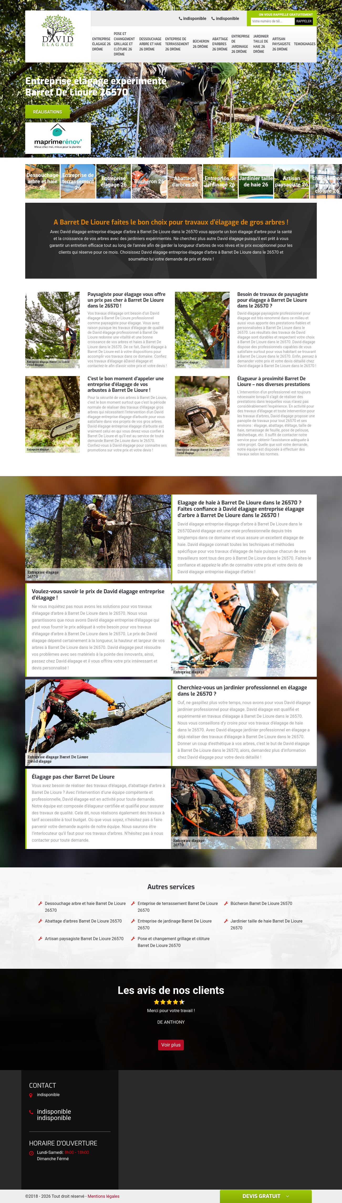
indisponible (192, 18)
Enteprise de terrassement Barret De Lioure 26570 (178, 907)
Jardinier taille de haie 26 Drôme (261, 44)
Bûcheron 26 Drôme (201, 44)
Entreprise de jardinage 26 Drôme (240, 44)
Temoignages (304, 44)
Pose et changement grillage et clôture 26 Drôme (124, 44)
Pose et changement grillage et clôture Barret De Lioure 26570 (173, 942)
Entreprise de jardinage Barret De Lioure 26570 (174, 924)
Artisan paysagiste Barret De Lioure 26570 (84, 938)
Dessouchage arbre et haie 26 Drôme (150, 44)
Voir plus (171, 1045)
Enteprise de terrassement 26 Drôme (177, 44)
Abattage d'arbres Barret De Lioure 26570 (83, 921)
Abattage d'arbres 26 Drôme (220, 44)
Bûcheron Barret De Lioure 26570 (261, 903)
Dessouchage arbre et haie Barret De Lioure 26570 (85, 907)
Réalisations (47, 112)
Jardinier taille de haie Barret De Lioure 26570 (267, 924)
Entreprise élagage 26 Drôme (101, 44)
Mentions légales (104, 1196)
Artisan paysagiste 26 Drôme (281, 44)
